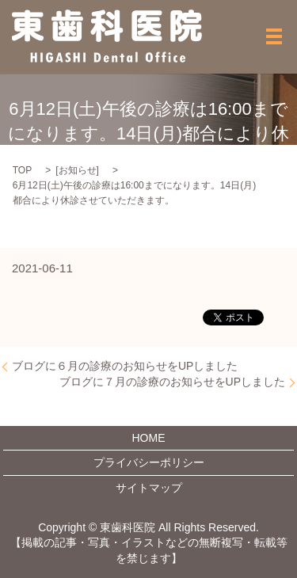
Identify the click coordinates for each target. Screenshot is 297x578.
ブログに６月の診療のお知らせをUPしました (125, 365)
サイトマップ (149, 487)
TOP (22, 170)
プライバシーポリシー (148, 462)
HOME (149, 438)
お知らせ (78, 170)
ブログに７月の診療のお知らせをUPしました (172, 381)
